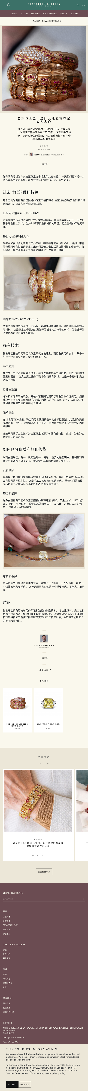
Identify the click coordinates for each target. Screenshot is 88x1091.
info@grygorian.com (13, 1037)
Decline (24, 1084)
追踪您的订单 (8, 1011)
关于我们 (6, 954)
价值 (5, 949)
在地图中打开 (8, 1033)
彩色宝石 (63, 13)
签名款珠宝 (35, 13)
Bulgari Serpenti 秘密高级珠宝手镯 (17, 725)
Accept (12, 1084)
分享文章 (44, 164)
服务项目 (6, 958)
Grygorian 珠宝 (50, 13)
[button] (47, 763)
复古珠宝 (44, 146)
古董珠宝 (13, 13)
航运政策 (6, 1007)
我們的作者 (7, 983)
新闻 (5, 974)
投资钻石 (74, 13)
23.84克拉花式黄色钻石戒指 (48, 724)
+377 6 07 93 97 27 (11, 1041)
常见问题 (6, 978)
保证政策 (6, 1003)
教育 (5, 987)
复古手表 (24, 13)
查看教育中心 (44, 871)
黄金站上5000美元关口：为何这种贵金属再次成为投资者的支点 (38, 844)
